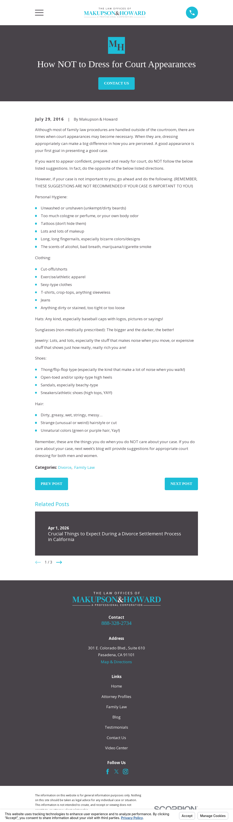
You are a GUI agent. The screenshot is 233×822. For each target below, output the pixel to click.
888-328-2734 (116, 623)
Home (116, 686)
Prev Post (51, 484)
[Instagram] (125, 771)
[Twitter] (116, 771)
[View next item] (59, 562)
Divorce (64, 467)
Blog (116, 717)
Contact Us (116, 83)
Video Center (116, 747)
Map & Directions (116, 661)
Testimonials (116, 727)
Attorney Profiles (116, 696)
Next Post (181, 484)
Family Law (84, 467)
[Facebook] (107, 771)
